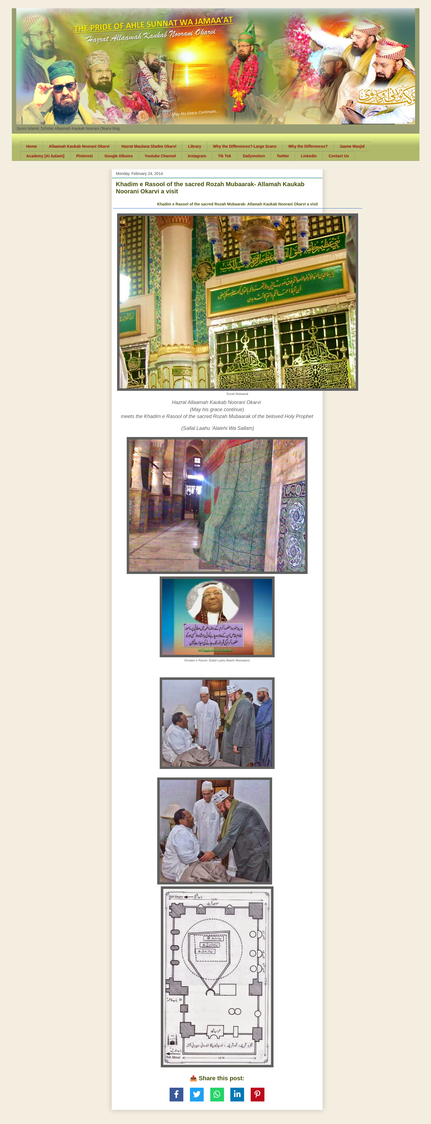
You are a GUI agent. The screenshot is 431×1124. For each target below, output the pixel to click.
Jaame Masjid (351, 146)
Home (31, 146)
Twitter (283, 156)
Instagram (197, 156)
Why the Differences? (308, 146)
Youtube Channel (160, 156)
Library (194, 146)
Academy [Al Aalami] (45, 156)
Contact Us (338, 156)
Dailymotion (254, 156)
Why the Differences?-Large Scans (245, 146)
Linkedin (309, 156)
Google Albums (118, 156)
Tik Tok (224, 156)
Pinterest (84, 156)
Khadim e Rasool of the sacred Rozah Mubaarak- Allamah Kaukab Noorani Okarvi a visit (237, 204)
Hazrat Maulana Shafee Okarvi (148, 146)
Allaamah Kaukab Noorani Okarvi (79, 146)
